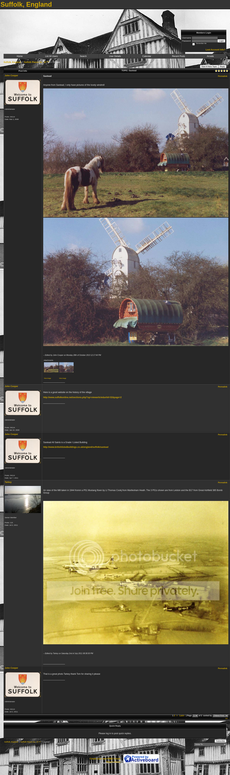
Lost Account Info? (215, 49)
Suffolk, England (12, 62)
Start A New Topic (209, 66)
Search (83, 56)
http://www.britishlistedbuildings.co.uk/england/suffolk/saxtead (75, 447)
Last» (182, 715)
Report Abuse (113, 762)
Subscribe (220, 741)
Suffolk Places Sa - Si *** (36, 62)
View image (47, 378)
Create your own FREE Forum (105, 758)
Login (221, 41)
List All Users (51, 56)
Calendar (146, 56)
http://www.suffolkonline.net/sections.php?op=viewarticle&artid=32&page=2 (82, 397)
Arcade (210, 56)
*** (226, 719)
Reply (222, 66)
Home (20, 56)
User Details (115, 56)
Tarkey (8, 482)
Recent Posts (178, 56)
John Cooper (11, 75)
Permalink (222, 76)
